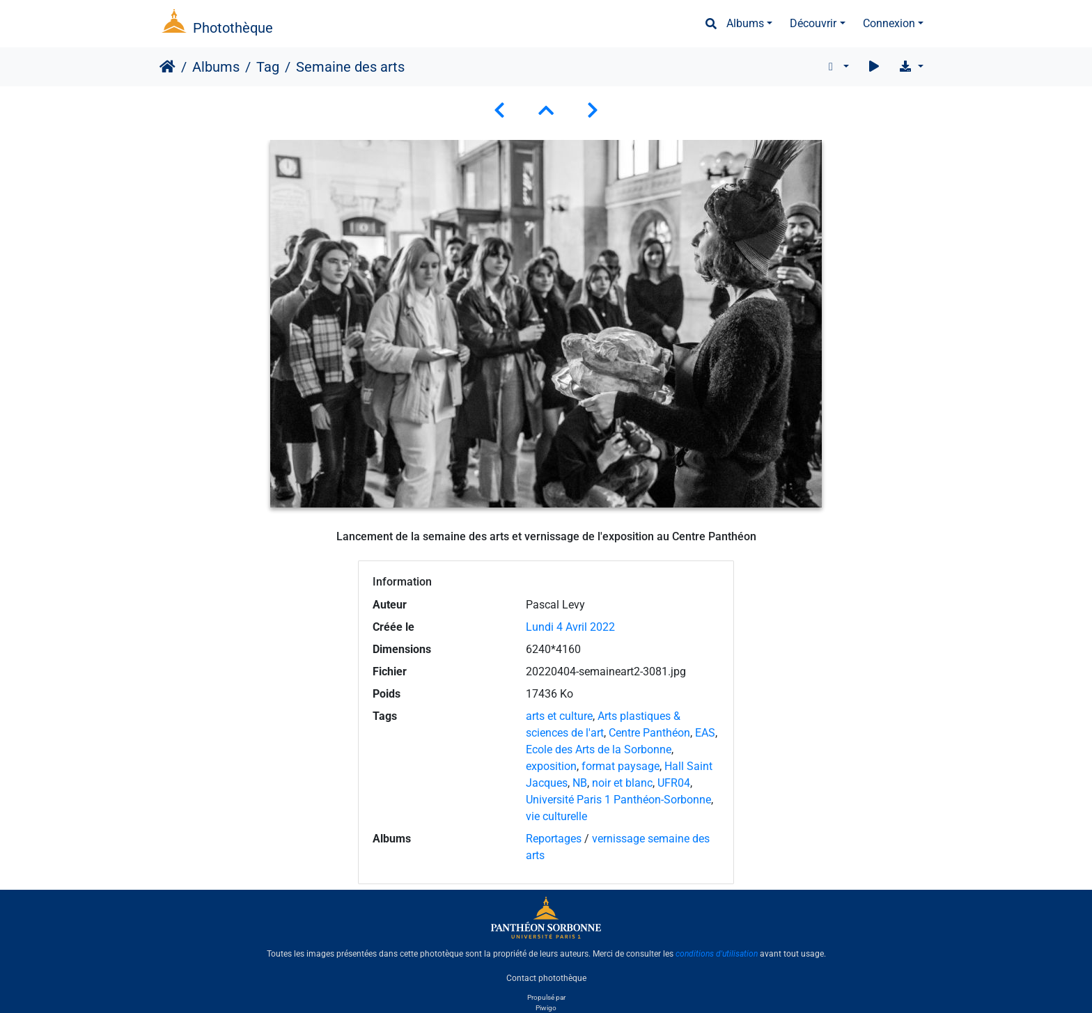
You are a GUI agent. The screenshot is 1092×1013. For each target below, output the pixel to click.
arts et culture (559, 716)
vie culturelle (556, 816)
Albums (745, 23)
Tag (267, 66)
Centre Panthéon (649, 732)
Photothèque (233, 27)
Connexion (889, 23)
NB (579, 783)
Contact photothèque (546, 977)
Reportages (554, 838)
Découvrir (813, 23)
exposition (551, 766)
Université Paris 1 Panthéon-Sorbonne (618, 799)
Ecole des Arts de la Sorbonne (598, 749)
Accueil (167, 66)
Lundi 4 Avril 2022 (570, 627)
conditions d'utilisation (717, 954)
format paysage (621, 766)
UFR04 (673, 783)
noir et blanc (622, 783)
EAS (705, 732)
